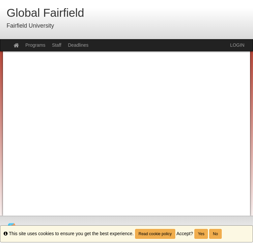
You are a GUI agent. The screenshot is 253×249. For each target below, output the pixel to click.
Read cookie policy (155, 234)
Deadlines (78, 45)
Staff (57, 45)
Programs (35, 45)
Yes (201, 234)
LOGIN (237, 45)
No (215, 234)
